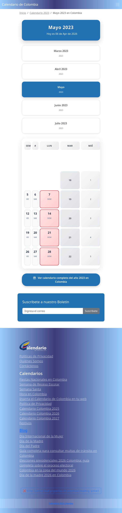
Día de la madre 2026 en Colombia (45, 475)
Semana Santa (30, 389)
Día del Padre (29, 446)
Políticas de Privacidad (36, 356)
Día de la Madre (31, 441)
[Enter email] (52, 311)
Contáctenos (28, 366)
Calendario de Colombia (20, 4)
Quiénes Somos (31, 361)
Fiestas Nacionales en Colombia (43, 379)
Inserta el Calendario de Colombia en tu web (53, 399)
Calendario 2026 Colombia (61, 503)
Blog (23, 430)
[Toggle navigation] (117, 4)
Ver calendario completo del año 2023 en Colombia (61, 279)
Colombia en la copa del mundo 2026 (47, 470)
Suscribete (91, 311)
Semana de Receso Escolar (39, 384)
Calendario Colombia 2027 (39, 418)
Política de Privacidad (35, 403)
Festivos (25, 423)
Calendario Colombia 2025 (39, 408)
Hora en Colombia (33, 394)
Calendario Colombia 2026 (39, 413)
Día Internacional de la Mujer (41, 436)
